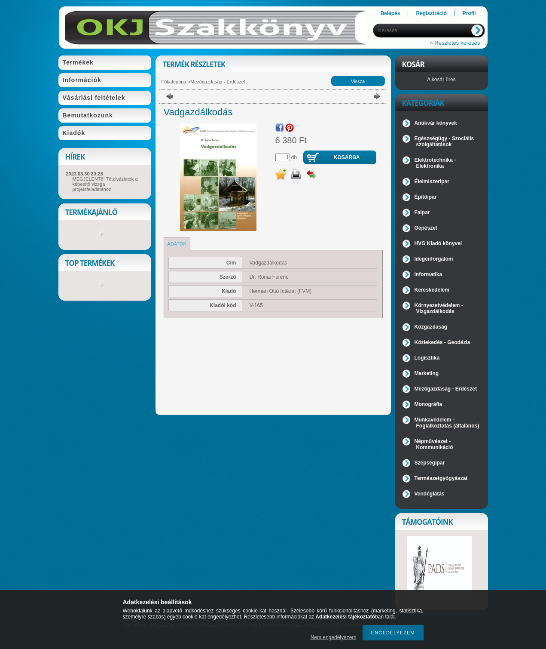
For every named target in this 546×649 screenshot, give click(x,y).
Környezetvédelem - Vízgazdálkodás (439, 308)
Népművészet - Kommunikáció (434, 444)
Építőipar (426, 197)
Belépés (390, 13)
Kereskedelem (432, 290)
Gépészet (426, 228)
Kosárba (347, 157)
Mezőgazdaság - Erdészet (217, 81)
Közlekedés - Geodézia (442, 342)
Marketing (427, 373)
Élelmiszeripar (432, 181)
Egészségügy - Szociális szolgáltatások (444, 141)
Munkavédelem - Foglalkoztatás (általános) (447, 423)
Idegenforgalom (434, 259)
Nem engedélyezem (334, 637)
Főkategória (174, 81)
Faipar (422, 212)
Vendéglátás (430, 494)
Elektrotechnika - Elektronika (435, 163)
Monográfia (428, 404)
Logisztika (427, 358)
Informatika (428, 274)
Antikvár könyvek (436, 123)
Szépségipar (430, 463)
